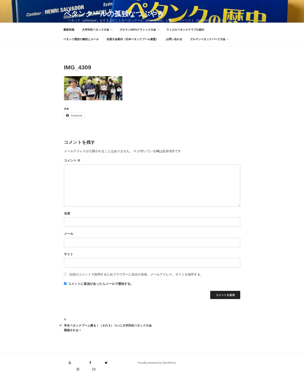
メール (68, 233)
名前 (67, 213)
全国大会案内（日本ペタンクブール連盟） (132, 39)
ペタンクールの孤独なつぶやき (114, 14)
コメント (72, 160)
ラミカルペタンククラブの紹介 (185, 29)
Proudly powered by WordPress (157, 362)
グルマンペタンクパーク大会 (209, 39)
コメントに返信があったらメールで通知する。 (99, 283)
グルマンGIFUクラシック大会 (140, 29)
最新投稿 (68, 29)
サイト (68, 254)
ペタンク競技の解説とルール (81, 39)
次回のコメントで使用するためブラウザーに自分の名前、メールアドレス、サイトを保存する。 (136, 274)
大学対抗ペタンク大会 (97, 29)
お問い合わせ (174, 39)
